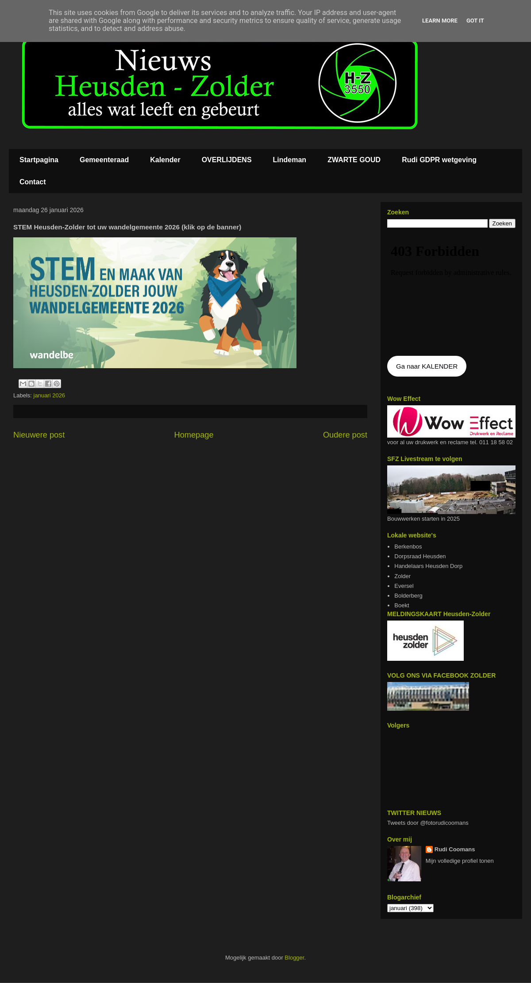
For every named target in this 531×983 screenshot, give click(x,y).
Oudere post (345, 435)
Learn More (440, 20)
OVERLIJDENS (227, 160)
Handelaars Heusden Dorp (428, 566)
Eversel (403, 586)
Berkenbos (408, 546)
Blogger (294, 957)
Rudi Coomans (455, 849)
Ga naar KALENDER (427, 366)
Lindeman (290, 160)
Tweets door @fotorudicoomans (428, 822)
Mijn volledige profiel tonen (460, 860)
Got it (475, 20)
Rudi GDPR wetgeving (439, 160)
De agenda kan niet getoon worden (451, 293)
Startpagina (38, 160)
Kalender (165, 160)
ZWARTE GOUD (354, 160)
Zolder (402, 576)
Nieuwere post (39, 435)
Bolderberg (408, 595)
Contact (32, 182)
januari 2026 (49, 395)
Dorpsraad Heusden (420, 556)
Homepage (194, 435)
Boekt (401, 605)
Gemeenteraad (104, 160)
